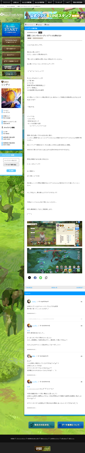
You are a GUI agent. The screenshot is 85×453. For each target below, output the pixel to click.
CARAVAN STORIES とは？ (11, 67)
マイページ (6, 2)
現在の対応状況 (77, 2)
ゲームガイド (11, 73)
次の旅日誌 (79, 287)
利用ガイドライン (44, 438)
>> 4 (28, 386)
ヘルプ (67, 2)
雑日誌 (29, 38)
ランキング (58, 2)
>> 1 (28, 330)
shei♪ (33, 356)
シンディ (34, 325)
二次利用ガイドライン (54, 438)
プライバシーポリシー (21, 438)
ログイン (11, 55)
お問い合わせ (64, 438)
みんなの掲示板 (26, 2)
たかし (34, 301)
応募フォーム (71, 438)
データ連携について (11, 61)
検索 (12, 170)
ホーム (2, 6)
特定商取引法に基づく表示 (33, 438)
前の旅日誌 (29, 287)
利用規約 (12, 438)
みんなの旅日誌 (39, 2)
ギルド (50, 2)
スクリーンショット (37, 38)
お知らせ (16, 2)
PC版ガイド (11, 48)
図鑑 (48, 25)
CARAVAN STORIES (42, 448)
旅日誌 (40, 25)
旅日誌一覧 (54, 287)
